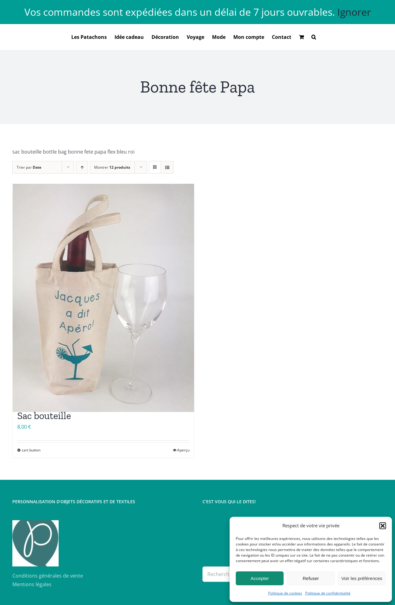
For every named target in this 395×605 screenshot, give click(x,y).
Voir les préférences (361, 578)
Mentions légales (32, 584)
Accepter (260, 578)
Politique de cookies (285, 593)
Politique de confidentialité (328, 593)
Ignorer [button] (354, 12)
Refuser (311, 578)
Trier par (29, 167)
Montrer (112, 167)
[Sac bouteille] (103, 297)
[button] (383, 526)
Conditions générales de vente (47, 575)
